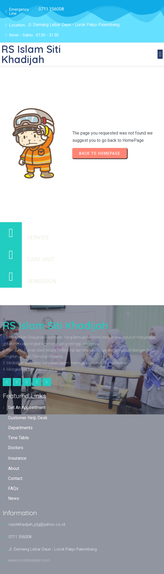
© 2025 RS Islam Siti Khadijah (82, 296)
